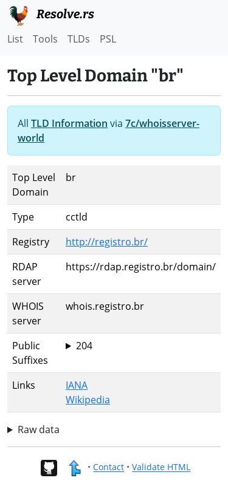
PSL (108, 39)
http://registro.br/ (107, 241)
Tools (45, 39)
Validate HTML (161, 467)
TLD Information (69, 123)
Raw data (39, 429)
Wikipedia (88, 399)
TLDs (78, 39)
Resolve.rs (50, 14)
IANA (77, 385)
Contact (108, 467)
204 (84, 345)
